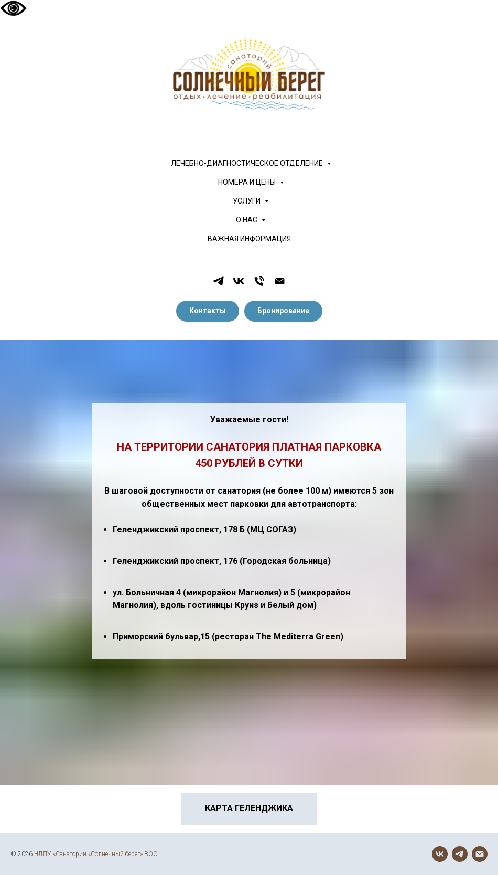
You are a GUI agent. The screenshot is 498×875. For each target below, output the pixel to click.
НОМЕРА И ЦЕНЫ (247, 182)
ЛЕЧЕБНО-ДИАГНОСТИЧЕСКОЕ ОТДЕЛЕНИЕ (247, 163)
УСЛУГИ (247, 201)
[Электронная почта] (279, 280)
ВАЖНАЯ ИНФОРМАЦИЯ (249, 238)
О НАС (247, 220)
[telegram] (218, 280)
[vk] (238, 280)
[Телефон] (259, 280)
